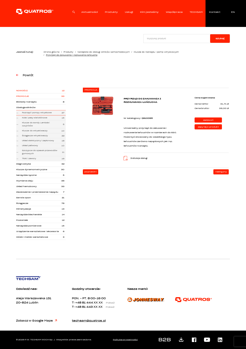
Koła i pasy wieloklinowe (34, 118)
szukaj (220, 38)
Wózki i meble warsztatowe (32, 237)
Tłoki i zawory (29, 158)
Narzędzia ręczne (26, 175)
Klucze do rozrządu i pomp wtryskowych (156, 52)
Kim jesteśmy (149, 12)
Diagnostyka (23, 164)
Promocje (22, 96)
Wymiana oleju (24, 181)
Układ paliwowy (30, 145)
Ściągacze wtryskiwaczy (35, 136)
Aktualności (89, 12)
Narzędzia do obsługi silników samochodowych (104, 52)
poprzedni (90, 172)
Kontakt (215, 12)
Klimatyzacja (23, 209)
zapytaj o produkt (208, 127)
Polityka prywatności (125, 340)
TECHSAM (196, 12)
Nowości (22, 91)
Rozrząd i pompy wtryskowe (37, 113)
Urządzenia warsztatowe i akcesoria (37, 231)
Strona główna (51, 52)
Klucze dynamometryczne (31, 169)
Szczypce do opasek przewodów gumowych (39, 152)
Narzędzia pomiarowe (29, 226)
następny (221, 172)
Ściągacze (22, 203)
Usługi (129, 12)
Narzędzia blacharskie (29, 214)
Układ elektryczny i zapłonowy (38, 141)
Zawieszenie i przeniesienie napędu (37, 192)
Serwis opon (23, 198)
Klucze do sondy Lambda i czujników (36, 124)
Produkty (111, 12)
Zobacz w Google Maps (36, 320)
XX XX (105, 302)
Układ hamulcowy (26, 186)
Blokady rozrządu (26, 102)
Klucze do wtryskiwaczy (34, 131)
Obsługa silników (26, 107)
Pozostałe (22, 220)
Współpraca (174, 12)
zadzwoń (208, 120)
